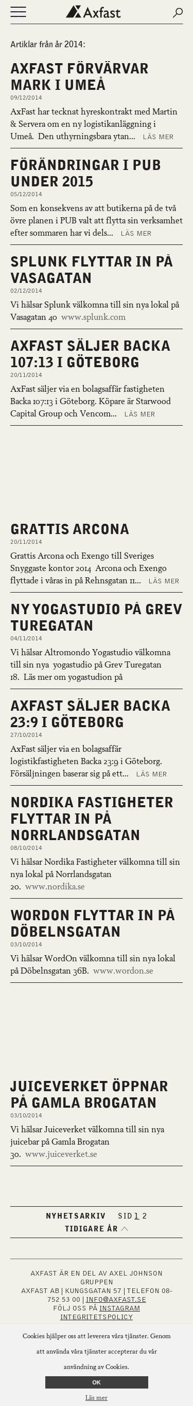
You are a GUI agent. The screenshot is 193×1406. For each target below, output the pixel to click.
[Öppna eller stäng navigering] (18, 13)
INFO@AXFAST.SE (116, 1299)
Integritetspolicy (96, 1317)
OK (96, 1382)
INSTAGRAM (119, 1308)
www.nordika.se (55, 887)
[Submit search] (177, 13)
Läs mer (158, 137)
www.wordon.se (123, 971)
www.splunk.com (93, 318)
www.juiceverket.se (61, 1155)
